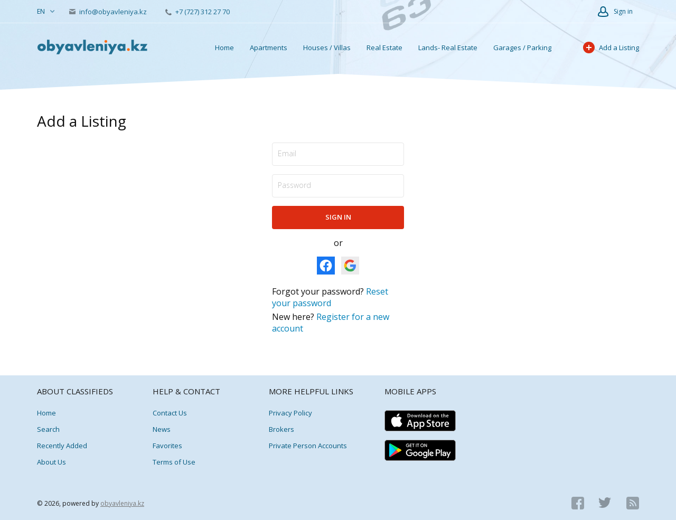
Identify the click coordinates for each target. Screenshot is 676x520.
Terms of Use (174, 462)
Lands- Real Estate (447, 47)
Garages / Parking (522, 47)
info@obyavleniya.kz (108, 11)
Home (224, 47)
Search (48, 429)
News (162, 429)
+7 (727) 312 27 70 (197, 11)
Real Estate (384, 47)
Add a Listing (611, 47)
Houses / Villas (327, 47)
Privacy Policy (290, 413)
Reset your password (330, 297)
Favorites (167, 445)
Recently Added (62, 445)
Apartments (268, 47)
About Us (51, 462)
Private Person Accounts (308, 445)
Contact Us (170, 413)
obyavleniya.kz (122, 503)
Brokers (281, 429)
